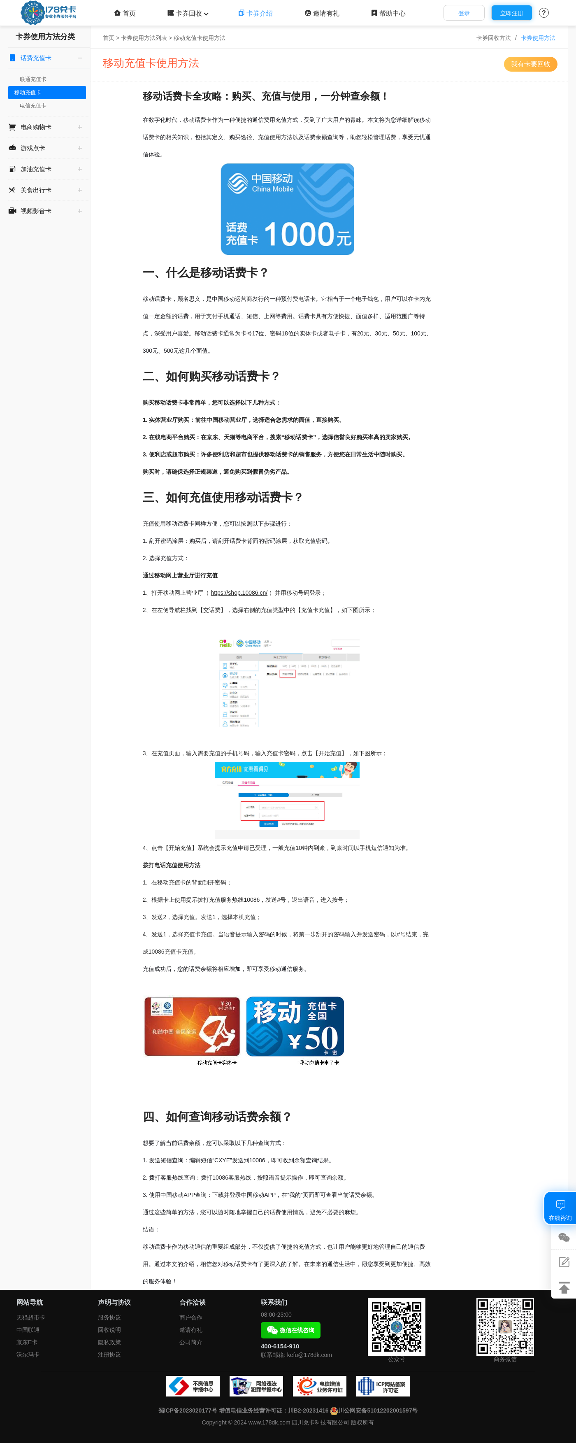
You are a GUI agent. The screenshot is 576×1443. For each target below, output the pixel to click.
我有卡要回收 (530, 64)
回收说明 (109, 1330)
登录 (464, 13)
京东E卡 (26, 1342)
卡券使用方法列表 (144, 38)
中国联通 (27, 1330)
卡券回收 (187, 13)
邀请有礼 (321, 13)
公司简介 (190, 1342)
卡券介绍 (255, 13)
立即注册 (511, 13)
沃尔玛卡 (27, 1354)
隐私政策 (109, 1342)
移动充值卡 (27, 92)
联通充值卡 (33, 79)
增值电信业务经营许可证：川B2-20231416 (274, 1410)
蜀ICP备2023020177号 (187, 1410)
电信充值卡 (33, 105)
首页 (125, 13)
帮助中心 (388, 13)
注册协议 (109, 1354)
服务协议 (109, 1317)
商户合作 (190, 1317)
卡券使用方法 (538, 38)
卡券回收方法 (493, 38)
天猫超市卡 (30, 1317)
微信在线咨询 (290, 1330)
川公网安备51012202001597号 (374, 1410)
